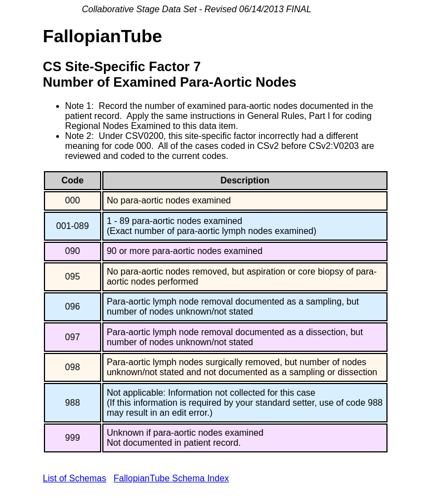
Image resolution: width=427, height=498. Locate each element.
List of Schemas (74, 478)
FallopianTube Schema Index (171, 478)
